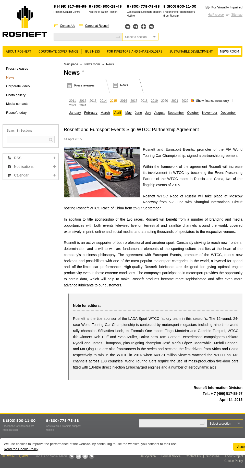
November (209, 113)
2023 (72, 105)
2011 (72, 101)
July (148, 113)
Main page (71, 64)
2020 (164, 101)
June (138, 113)
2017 (133, 101)
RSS (17, 158)
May (128, 113)
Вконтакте (127, 26)
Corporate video (18, 86)
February (90, 113)
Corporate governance (58, 51)
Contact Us (67, 26)
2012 (82, 101)
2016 (123, 101)
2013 (93, 101)
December (228, 113)
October (193, 113)
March (105, 113)
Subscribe (212, 456)
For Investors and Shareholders (134, 51)
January (75, 113)
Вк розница (151, 26)
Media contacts (17, 104)
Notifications (23, 167)
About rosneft (18, 51)
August (159, 113)
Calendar (21, 175)
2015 (113, 101)
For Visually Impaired (227, 7)
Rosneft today (16, 113)
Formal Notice (171, 456)
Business (92, 51)
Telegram (135, 26)
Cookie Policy (233, 461)
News (10, 77)
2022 (185, 101)
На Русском (216, 14)
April (117, 113)
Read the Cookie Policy (21, 449)
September (176, 113)
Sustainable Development (191, 51)
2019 (154, 101)
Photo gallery (16, 95)
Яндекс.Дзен (143, 26)
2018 (144, 101)
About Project (234, 456)
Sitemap (236, 14)
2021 (174, 101)
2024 (82, 105)
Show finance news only (212, 101)
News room (229, 51)
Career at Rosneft (97, 26)
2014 (103, 101)
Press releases (17, 68)
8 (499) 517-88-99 (70, 7)
